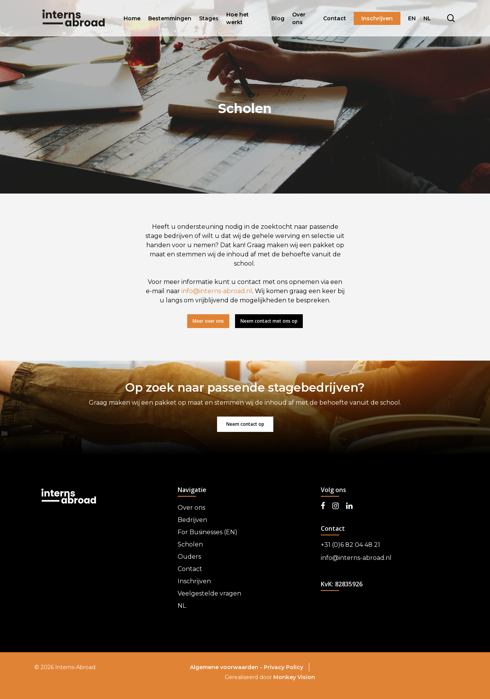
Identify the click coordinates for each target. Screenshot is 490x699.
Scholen (190, 544)
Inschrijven (194, 581)
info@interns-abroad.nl (216, 291)
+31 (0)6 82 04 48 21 (350, 544)
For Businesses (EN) (207, 532)
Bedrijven (192, 519)
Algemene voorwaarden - (227, 667)
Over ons (191, 507)
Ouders (189, 556)
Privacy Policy (283, 667)
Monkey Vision (294, 677)
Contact (190, 569)
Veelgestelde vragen (209, 593)
